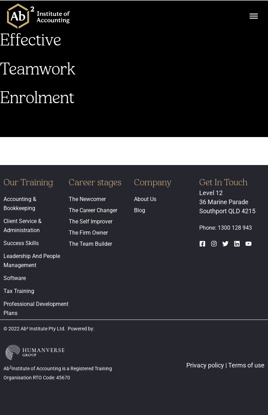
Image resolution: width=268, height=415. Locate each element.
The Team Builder (90, 244)
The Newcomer (87, 199)
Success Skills (21, 243)
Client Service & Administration (22, 226)
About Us (145, 199)
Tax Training (18, 291)
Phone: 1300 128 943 (225, 227)
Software (14, 278)
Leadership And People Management (31, 261)
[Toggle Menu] (254, 16)
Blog (139, 210)
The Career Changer (93, 210)
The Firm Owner (88, 232)
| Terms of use (245, 365)
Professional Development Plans (35, 308)
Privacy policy (205, 365)
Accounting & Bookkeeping (19, 204)
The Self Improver (90, 221)
